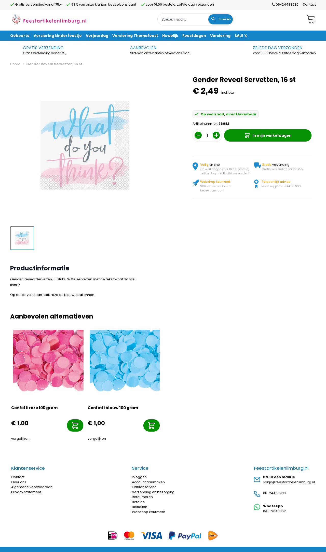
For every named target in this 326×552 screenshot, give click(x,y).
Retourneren (142, 496)
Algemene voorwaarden (31, 487)
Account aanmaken (148, 482)
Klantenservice (144, 487)
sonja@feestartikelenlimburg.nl (289, 482)
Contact (309, 4)
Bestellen (139, 506)
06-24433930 (274, 493)
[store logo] (49, 19)
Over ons (18, 482)
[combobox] (195, 19)
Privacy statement (26, 492)
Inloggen (139, 477)
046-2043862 (274, 511)
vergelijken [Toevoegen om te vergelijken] (20, 438)
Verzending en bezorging (153, 492)
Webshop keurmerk (148, 511)
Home (15, 64)
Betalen (138, 502)
